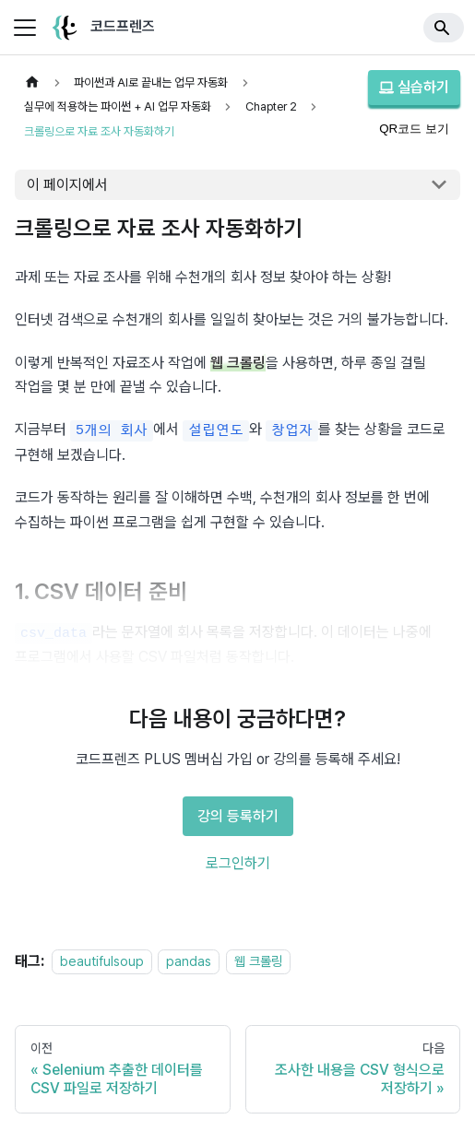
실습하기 (414, 87)
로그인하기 (238, 863)
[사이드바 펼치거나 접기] (25, 27)
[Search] (443, 27)
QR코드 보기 (414, 129)
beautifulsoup (102, 961)
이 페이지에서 (67, 185)
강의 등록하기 (238, 816)
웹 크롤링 (258, 961)
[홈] (32, 82)
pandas (188, 961)
